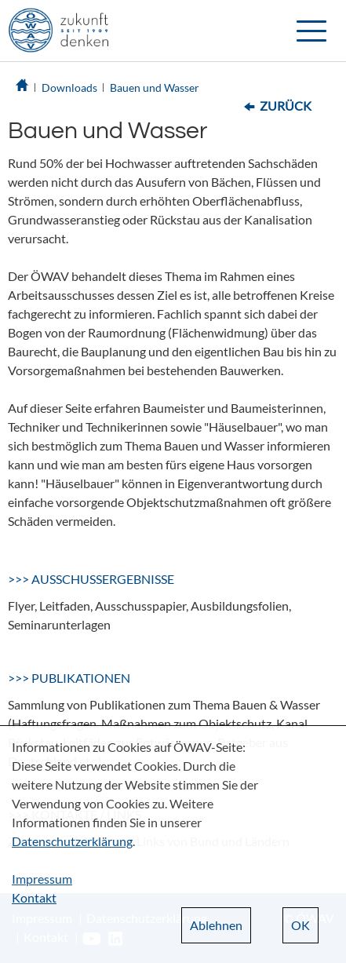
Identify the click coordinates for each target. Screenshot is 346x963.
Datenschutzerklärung (72, 841)
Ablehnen (216, 924)
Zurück (285, 105)
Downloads (69, 87)
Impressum (42, 878)
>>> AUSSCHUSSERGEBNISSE (91, 578)
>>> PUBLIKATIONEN (69, 677)
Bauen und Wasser (154, 87)
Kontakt (34, 897)
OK (300, 924)
